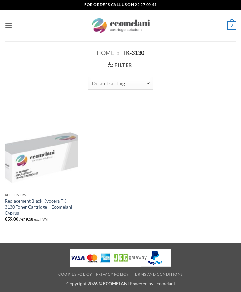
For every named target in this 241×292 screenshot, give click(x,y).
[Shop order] (120, 83)
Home (105, 52)
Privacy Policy (112, 274)
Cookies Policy (75, 274)
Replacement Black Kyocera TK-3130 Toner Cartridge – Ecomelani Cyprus (38, 206)
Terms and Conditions (158, 274)
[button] (8, 25)
